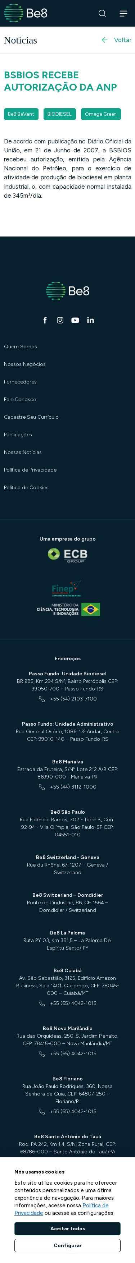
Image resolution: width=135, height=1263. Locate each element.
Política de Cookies (26, 487)
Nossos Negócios (25, 364)
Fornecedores (20, 382)
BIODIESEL (60, 114)
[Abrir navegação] (123, 13)
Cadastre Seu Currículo (31, 417)
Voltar (115, 40)
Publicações (18, 435)
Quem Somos (20, 347)
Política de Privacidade (30, 470)
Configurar (68, 1246)
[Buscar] (102, 13)
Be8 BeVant (21, 114)
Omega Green (101, 114)
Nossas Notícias (23, 452)
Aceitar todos (67, 1229)
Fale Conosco (20, 399)
